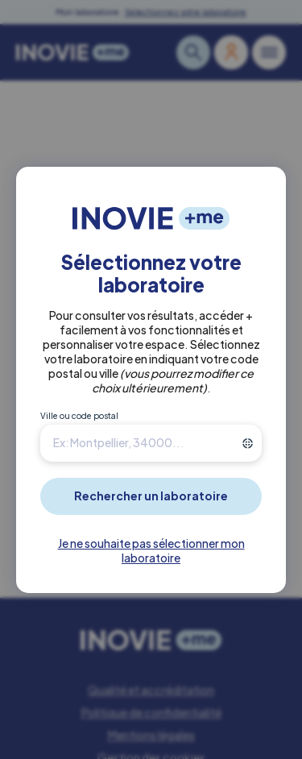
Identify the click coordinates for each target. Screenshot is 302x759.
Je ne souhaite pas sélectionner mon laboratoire (151, 550)
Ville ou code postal (79, 416)
